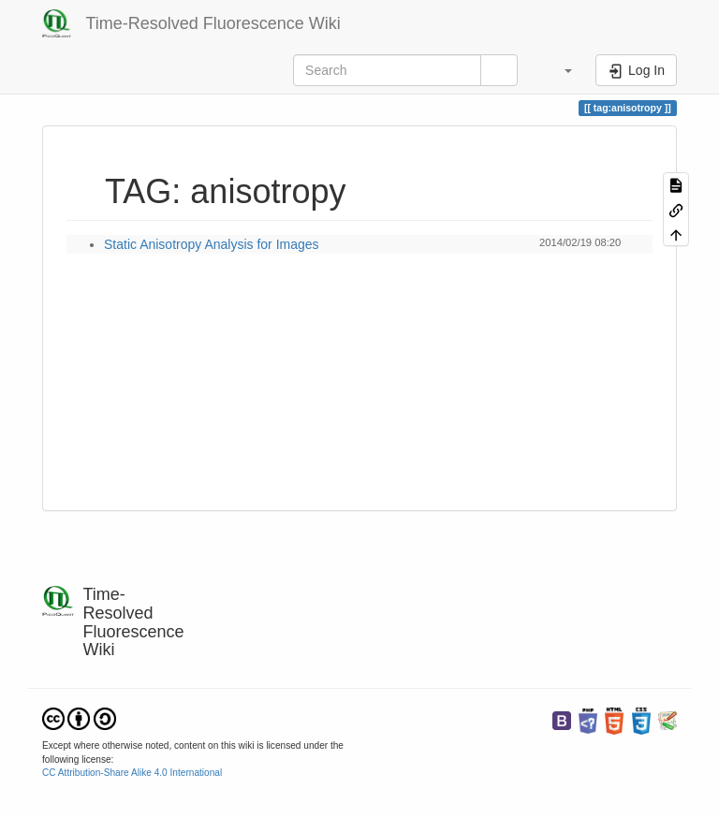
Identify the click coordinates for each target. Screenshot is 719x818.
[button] (559, 70)
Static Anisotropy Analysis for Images (211, 244)
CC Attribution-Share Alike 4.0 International (132, 772)
